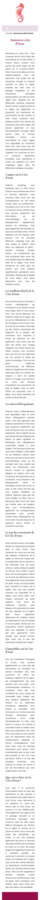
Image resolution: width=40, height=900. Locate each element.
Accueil (8, 33)
